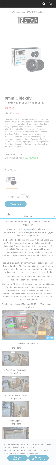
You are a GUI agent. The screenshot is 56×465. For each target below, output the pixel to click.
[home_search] (4, 4)
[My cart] (50, 5)
